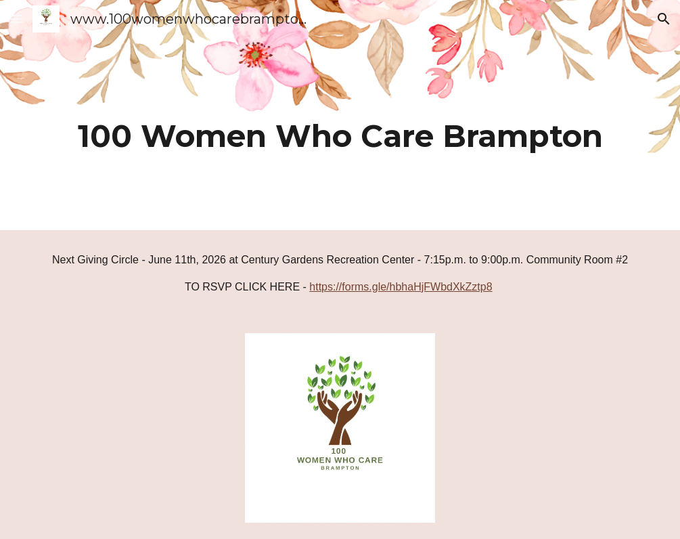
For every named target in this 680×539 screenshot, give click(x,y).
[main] (339, 115)
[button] (16, 18)
